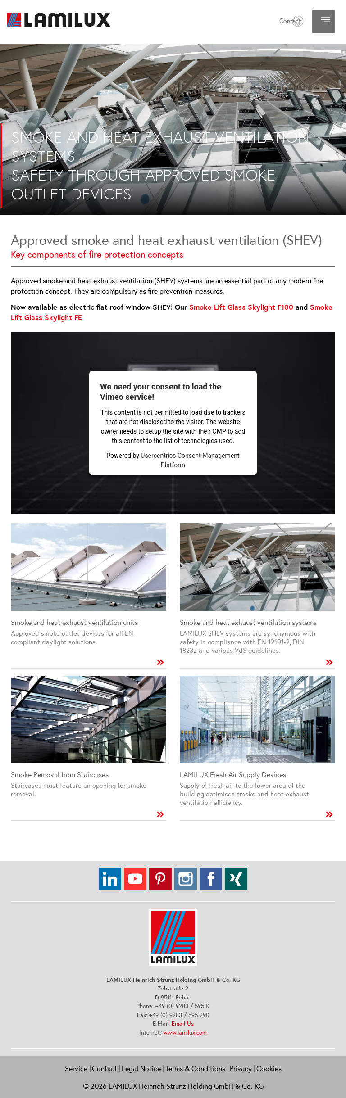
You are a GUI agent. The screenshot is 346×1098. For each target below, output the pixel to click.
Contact (290, 21)
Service (76, 1068)
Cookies (269, 1068)
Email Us (183, 1023)
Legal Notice (141, 1068)
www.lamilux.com (185, 1032)
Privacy (241, 1068)
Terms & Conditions (195, 1068)
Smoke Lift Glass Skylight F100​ (241, 307)
